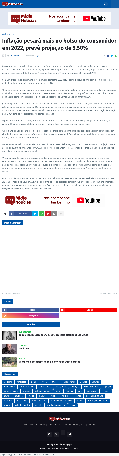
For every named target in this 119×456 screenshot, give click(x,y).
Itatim (58, 391)
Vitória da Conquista (56, 405)
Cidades (83, 382)
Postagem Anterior (12, 293)
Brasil (44, 382)
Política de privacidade (58, 449)
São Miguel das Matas (98, 400)
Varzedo (38, 405)
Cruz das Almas (27, 386)
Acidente (8, 382)
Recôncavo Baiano (94, 396)
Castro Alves (69, 382)
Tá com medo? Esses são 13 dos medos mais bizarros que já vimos (53, 335)
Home (42, 449)
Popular (31, 324)
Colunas (95, 382)
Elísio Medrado (91, 386)
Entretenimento (11, 391)
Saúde (80, 400)
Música (31, 396)
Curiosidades (45, 386)
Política (65, 396)
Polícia (53, 396)
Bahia (33, 382)
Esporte (26, 391)
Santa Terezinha (39, 400)
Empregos (107, 386)
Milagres (106, 391)
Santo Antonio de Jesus (61, 400)
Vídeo (72, 405)
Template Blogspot (63, 444)
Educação (75, 386)
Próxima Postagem (107, 293)
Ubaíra (7, 405)
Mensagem (92, 391)
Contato (76, 449)
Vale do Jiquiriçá (22, 405)
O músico (24, 348)
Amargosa (21, 382)
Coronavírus (9, 386)
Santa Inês (22, 400)
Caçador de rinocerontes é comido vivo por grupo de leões (49, 361)
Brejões (55, 382)
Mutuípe (19, 396)
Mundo (7, 396)
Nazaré (42, 396)
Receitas (77, 396)
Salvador (8, 400)
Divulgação (61, 386)
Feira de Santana (43, 391)
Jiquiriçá (69, 391)
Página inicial (8, 34)
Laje (80, 391)
